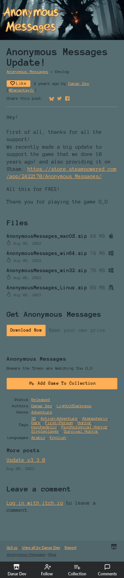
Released (40, 399)
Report (70, 547)
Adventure (41, 412)
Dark (36, 422)
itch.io (12, 547)
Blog (52, 554)
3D (33, 418)
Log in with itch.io (35, 503)
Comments (107, 570)
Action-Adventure (59, 418)
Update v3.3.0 (26, 460)
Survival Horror (81, 431)
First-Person (59, 422)
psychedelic (44, 427)
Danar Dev (78, 83)
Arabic (38, 437)
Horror (85, 422)
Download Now (26, 330)
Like (18, 83)
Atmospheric (95, 418)
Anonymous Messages (27, 71)
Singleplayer (45, 431)
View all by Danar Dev (41, 547)
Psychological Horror (85, 427)
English (58, 437)
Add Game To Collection (62, 383)
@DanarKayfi (21, 90)
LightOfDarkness (74, 406)
